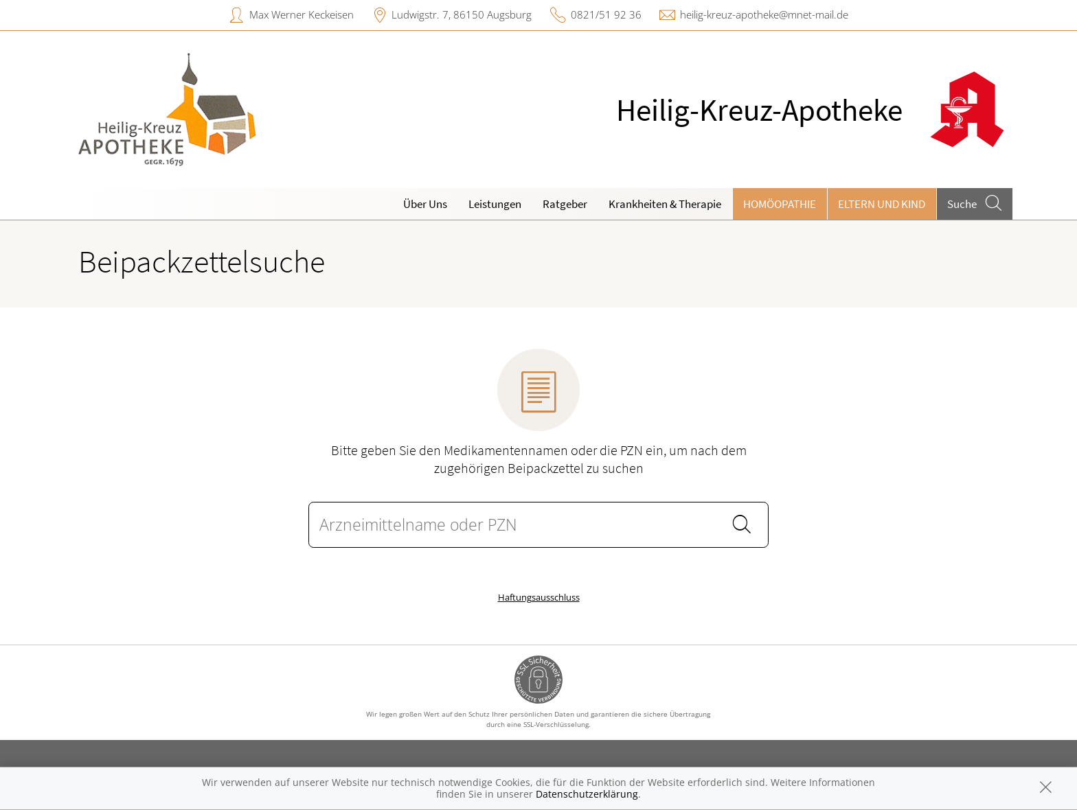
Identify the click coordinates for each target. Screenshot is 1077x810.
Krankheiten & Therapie (665, 203)
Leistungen (494, 203)
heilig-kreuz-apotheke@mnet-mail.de (764, 14)
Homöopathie (779, 203)
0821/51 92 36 (606, 14)
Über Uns (425, 203)
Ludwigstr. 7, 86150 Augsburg (462, 14)
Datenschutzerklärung (587, 793)
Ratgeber (565, 203)
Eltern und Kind (881, 203)
